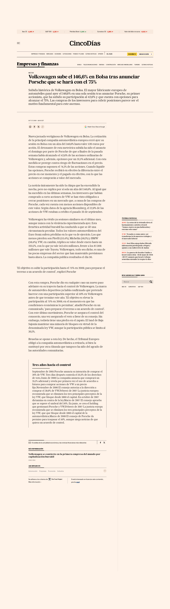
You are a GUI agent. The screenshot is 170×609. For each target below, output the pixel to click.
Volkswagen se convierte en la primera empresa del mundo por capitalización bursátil (64, 455)
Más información (34, 482)
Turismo (137, 64)
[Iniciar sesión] (145, 54)
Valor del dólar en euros (132, 32)
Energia (101, 64)
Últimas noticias (90, 54)
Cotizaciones (67, 54)
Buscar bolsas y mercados (133, 275)
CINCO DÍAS (31, 460)
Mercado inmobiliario (124, 64)
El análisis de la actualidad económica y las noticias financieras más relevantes (59, 443)
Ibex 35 (24, 32)
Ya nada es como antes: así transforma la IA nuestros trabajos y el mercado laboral (137, 236)
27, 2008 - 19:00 (36, 120)
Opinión (100, 54)
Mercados (49, 54)
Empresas (42, 471)
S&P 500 (48, 32)
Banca (79, 64)
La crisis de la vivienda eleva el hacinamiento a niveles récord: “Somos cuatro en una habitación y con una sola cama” (137, 225)
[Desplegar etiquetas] (104, 470)
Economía (58, 54)
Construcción (111, 64)
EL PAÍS (108, 53)
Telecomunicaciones (90, 64)
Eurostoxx (132, 287)
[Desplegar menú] (18, 43)
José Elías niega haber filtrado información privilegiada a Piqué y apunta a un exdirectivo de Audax (137, 245)
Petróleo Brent (74, 32)
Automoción (32, 471)
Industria (60, 471)
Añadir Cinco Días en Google (96, 127)
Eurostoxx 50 (101, 32)
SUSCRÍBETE (132, 54)
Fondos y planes (78, 54)
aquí (78, 482)
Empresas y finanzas (38, 54)
